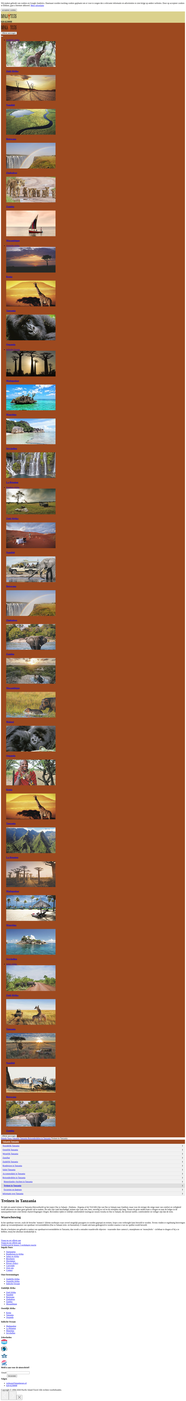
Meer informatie (37, 5)
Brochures (10, 1259)
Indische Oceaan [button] (13, 349)
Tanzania (10, 1315)
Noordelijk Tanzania (11, 1146)
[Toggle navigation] (2, 36)
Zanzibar (6, 1158)
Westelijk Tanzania (10, 1154)
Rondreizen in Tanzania (12, 1166)
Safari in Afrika (12, 1256)
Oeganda (9, 1317)
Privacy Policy (12, 1263)
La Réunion (11, 1328)
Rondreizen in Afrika (15, 1254)
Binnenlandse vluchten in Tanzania (18, 1182)
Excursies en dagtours (13, 1190)
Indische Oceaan (13, 1284)
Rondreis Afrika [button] (12, 487)
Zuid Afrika (11, 1292)
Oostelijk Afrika (13, 1281)
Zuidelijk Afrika (13, 1279)
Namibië (9, 1295)
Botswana (10, 1297)
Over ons (10, 1268)
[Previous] (5, 1395)
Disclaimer (10, 1261)
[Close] (19, 1397)
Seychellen (10, 1333)
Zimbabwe (10, 1299)
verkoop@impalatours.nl (16, 1383)
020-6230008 (11, 1385)
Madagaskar (11, 1326)
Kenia (8, 1313)
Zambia (9, 1302)
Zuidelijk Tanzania (10, 1162)
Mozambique (11, 1304)
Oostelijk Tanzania (10, 1150)
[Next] (12, 1395)
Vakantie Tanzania (20, 1138)
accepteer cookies (9, 10)
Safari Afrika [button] (11, 964)
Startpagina (11, 1252)
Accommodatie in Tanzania (14, 1174)
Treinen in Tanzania (12, 1186)
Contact (9, 1270)
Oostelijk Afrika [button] (13, 245)
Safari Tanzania (9, 1170)
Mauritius (10, 1331)
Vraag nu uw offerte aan (11, 1240)
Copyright (10, 1266)
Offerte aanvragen (9, 33)
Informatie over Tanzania (13, 1194)
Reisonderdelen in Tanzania (39, 1138)
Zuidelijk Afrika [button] (13, 40)
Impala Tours (6, 1138)
